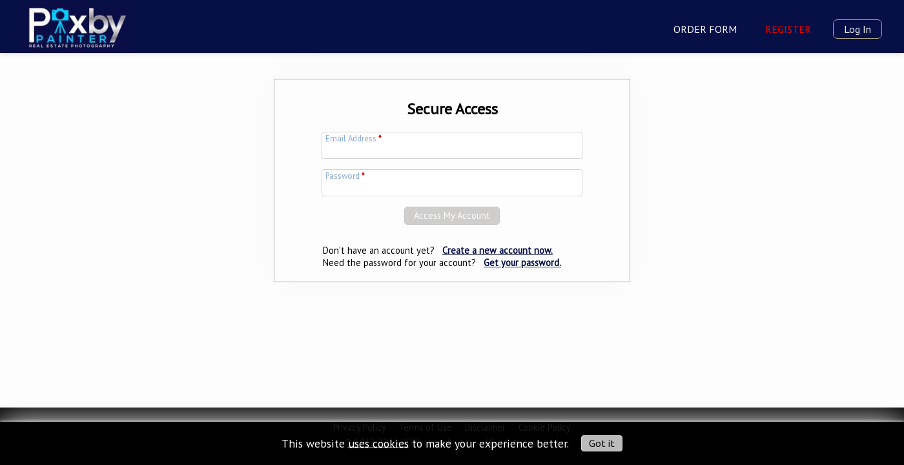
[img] (76, 25)
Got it (602, 443)
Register (788, 29)
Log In (857, 29)
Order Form (705, 29)
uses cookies (378, 442)
